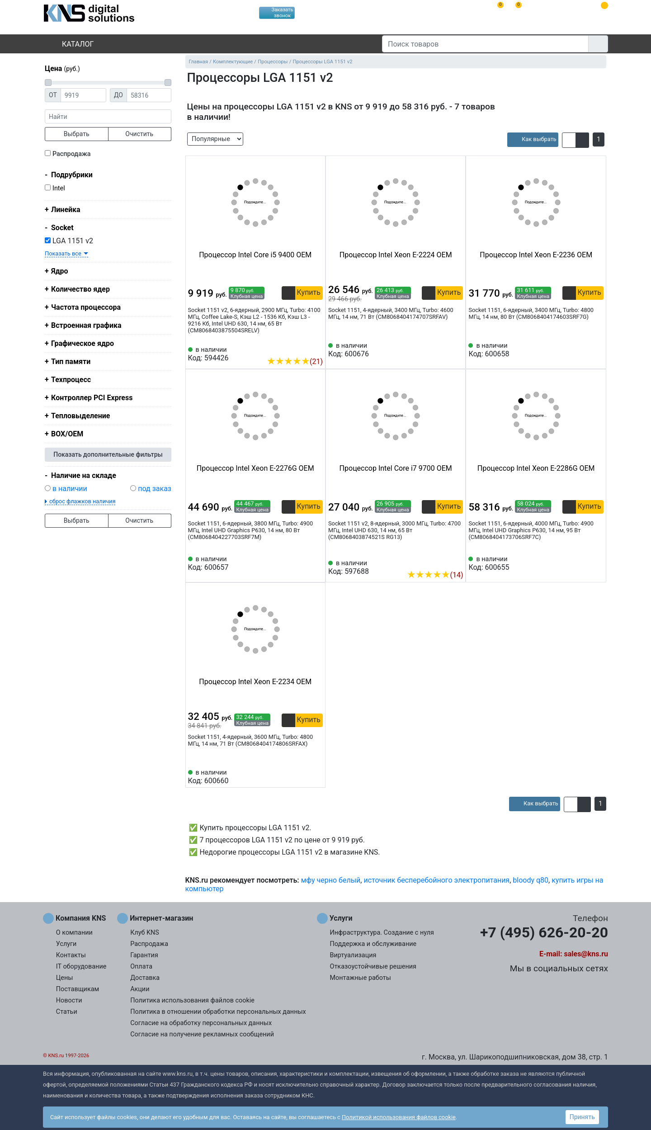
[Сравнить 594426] (301, 347)
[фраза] (108, 116)
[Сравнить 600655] (582, 563)
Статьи (66, 1012)
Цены (64, 978)
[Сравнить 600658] (582, 350)
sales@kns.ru (586, 954)
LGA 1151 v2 (69, 240)
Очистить (139, 133)
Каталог (70, 44)
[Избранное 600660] (316, 777)
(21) (295, 361)
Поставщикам (77, 989)
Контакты (71, 955)
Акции (139, 989)
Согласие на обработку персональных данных (201, 1023)
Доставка (145, 978)
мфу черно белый (331, 880)
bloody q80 (530, 880)
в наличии (69, 488)
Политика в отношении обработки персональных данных (218, 1012)
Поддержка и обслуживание (373, 944)
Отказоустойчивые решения (373, 966)
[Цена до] (149, 95)
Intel (58, 188)
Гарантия (144, 955)
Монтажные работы (360, 978)
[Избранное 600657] (316, 563)
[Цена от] (83, 95)
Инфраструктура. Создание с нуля (382, 932)
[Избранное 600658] (597, 350)
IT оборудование (81, 966)
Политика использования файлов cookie (192, 1000)
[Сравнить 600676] (441, 350)
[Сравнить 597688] (441, 561)
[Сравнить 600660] (301, 776)
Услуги (66, 944)
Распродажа (71, 154)
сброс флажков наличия (82, 501)
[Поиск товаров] (485, 43)
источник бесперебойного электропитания (436, 880)
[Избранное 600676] (456, 350)
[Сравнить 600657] (301, 563)
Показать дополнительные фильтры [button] (108, 454)
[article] (532, 139)
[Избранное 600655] (597, 563)
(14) (435, 575)
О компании (74, 932)
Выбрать (77, 133)
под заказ (154, 488)
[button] (569, 140)
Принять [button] (582, 1117)
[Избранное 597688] (456, 561)
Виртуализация (353, 955)
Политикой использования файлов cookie (399, 1117)
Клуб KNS (144, 932)
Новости (69, 1000)
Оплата (141, 966)
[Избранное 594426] (316, 348)
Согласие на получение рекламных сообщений (202, 1034)
